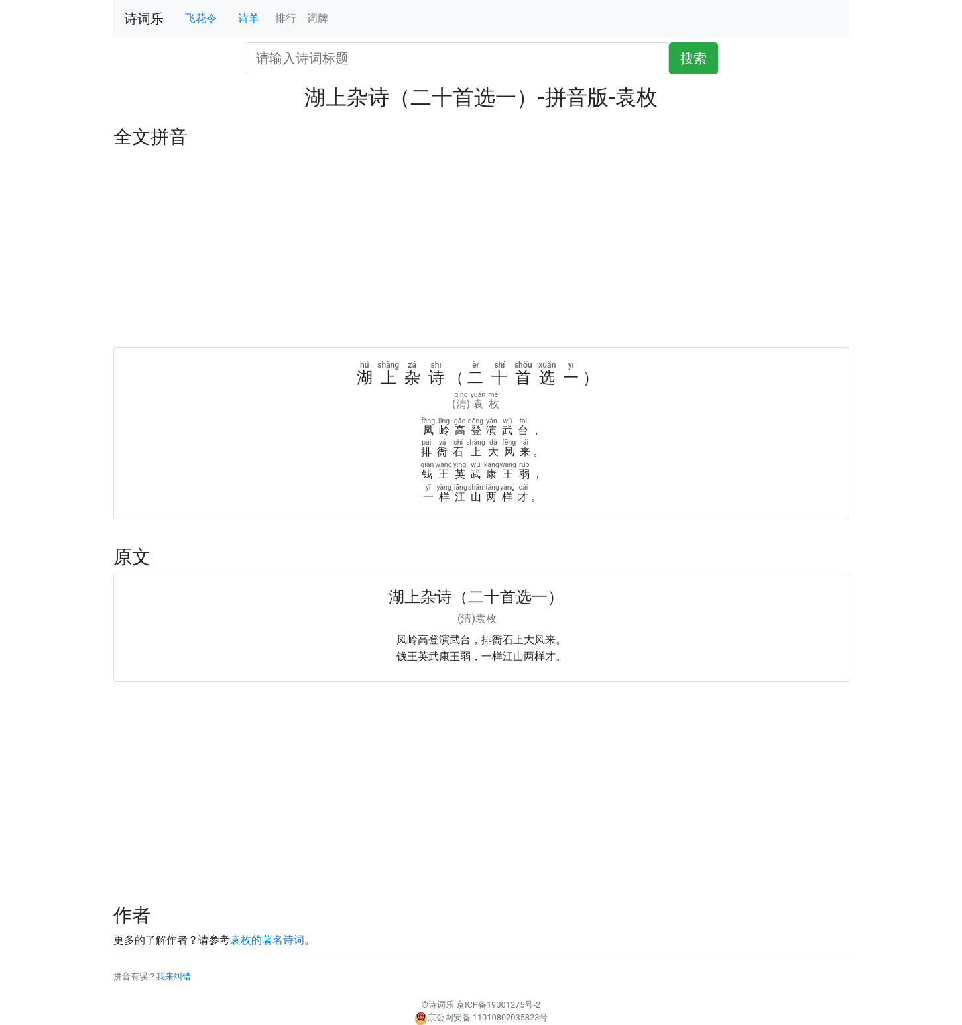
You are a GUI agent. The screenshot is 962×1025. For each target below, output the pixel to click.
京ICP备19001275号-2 (498, 1005)
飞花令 (201, 18)
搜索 (693, 58)
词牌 (317, 18)
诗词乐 (144, 19)
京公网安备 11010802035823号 (481, 1017)
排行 (285, 18)
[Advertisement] (481, 248)
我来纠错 (173, 976)
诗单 (248, 18)
